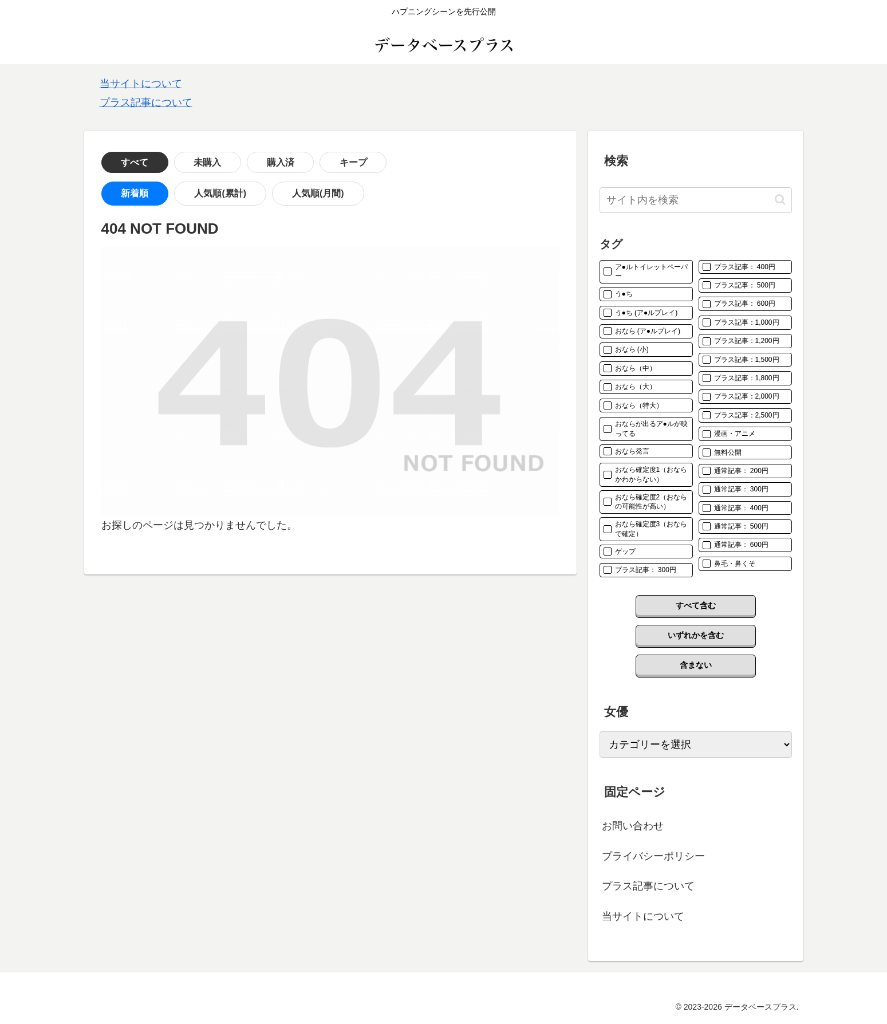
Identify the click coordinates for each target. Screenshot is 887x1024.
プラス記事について (146, 102)
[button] (780, 199)
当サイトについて (141, 83)
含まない (696, 664)
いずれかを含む (696, 635)
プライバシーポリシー (653, 856)
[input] (696, 200)
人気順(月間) (272, 194)
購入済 (236, 162)
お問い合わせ (633, 826)
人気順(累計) (193, 194)
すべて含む (696, 605)
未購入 (181, 162)
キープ (291, 162)
